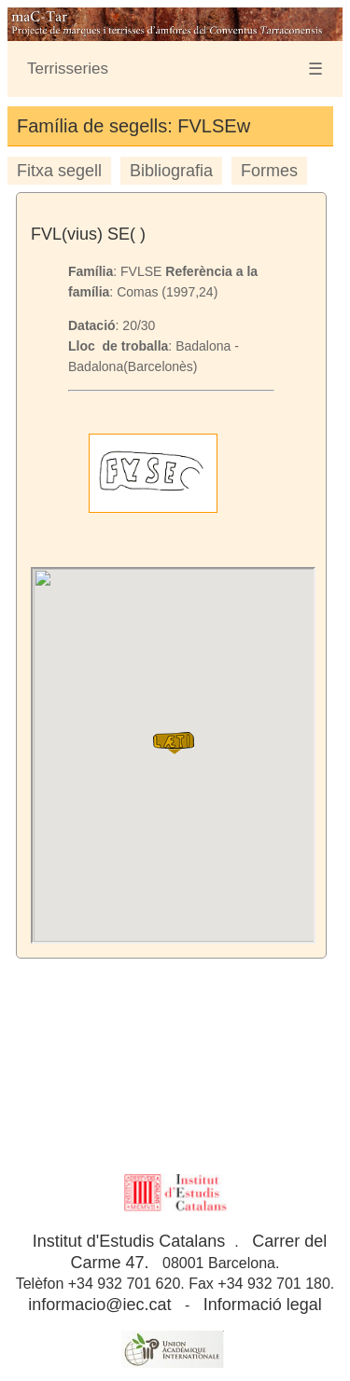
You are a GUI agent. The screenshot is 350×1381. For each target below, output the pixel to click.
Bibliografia (171, 170)
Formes (269, 170)
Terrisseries (67, 68)
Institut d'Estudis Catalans (129, 1241)
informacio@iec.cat (99, 1304)
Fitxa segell (59, 170)
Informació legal (262, 1304)
